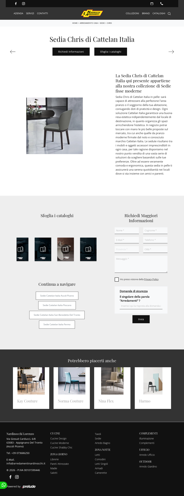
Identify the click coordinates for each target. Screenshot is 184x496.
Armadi (99, 468)
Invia (141, 319)
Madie (53, 468)
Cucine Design (58, 438)
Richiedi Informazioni (71, 51)
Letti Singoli (101, 463)
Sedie (102, 23)
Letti (97, 454)
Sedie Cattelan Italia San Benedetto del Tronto (57, 314)
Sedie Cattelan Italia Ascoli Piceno (57, 295)
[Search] (169, 13)
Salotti (53, 472)
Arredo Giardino (148, 466)
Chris (109, 23)
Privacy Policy (151, 279)
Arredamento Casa (89, 23)
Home (75, 23)
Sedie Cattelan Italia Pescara (57, 305)
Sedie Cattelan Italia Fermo (56, 324)
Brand (146, 13)
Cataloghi (159, 13)
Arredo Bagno (102, 443)
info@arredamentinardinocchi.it (25, 463)
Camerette (101, 472)
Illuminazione (146, 438)
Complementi (146, 443)
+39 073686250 (20, 453)
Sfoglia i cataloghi (110, 51)
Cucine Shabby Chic (61, 447)
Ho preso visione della (139, 279)
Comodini (100, 459)
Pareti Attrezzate (59, 463)
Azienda (18, 13)
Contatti (42, 13)
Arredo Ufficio (147, 454)
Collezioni (132, 13)
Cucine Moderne (59, 443)
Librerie (54, 459)
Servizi (30, 13)
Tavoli (98, 434)
